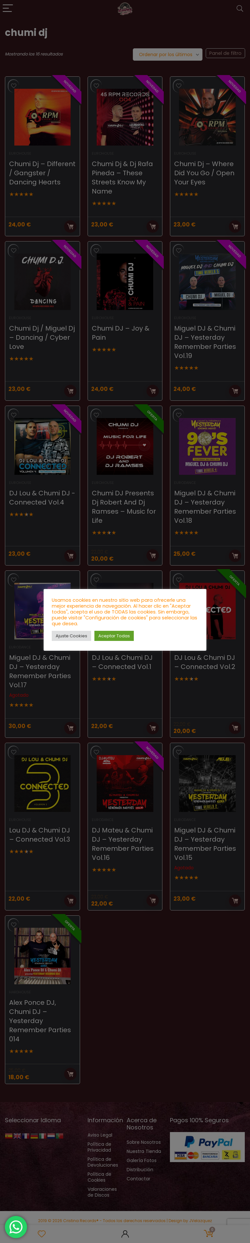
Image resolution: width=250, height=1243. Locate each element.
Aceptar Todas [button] (114, 636)
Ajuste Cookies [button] (71, 636)
